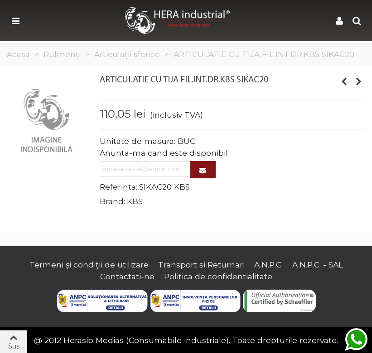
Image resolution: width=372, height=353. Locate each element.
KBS (135, 201)
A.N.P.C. (268, 264)
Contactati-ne (127, 276)
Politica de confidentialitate (218, 276)
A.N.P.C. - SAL (317, 264)
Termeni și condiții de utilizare (89, 264)
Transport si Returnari (201, 264)
